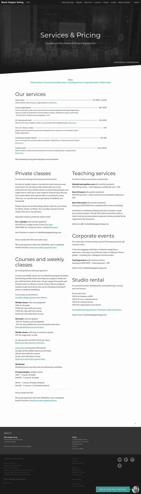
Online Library (77, 475)
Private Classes (77, 470)
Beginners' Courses (78, 472)
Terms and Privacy (78, 463)
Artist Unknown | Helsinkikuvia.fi (126, 62)
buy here (49, 225)
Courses (97, 2)
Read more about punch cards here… (30, 343)
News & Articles (124, 2)
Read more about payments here (43, 248)
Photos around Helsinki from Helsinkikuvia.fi (18, 470)
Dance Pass (19, 348)
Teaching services (75, 82)
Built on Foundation (10, 463)
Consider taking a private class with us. (31, 298)
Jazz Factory (8, 483)
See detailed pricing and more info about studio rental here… (97, 310)
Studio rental (105, 82)
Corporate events (91, 82)
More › (29, 446)
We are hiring (76, 479)
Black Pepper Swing (12, 2)
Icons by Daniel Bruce (11, 468)
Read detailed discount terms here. (29, 327)
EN (28, 2)
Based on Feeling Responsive (13, 465)
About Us (87, 2)
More (136, 2)
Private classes (36, 82)
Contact (113, 2)
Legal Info (75, 461)
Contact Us (75, 484)
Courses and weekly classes (55, 82)
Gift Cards (75, 468)
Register (79, 2)
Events (106, 2)
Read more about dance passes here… (30, 359)
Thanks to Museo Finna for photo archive (17, 474)
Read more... (53, 103)
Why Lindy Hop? (68, 2)
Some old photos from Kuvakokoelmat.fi (17, 472)
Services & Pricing (78, 486)
